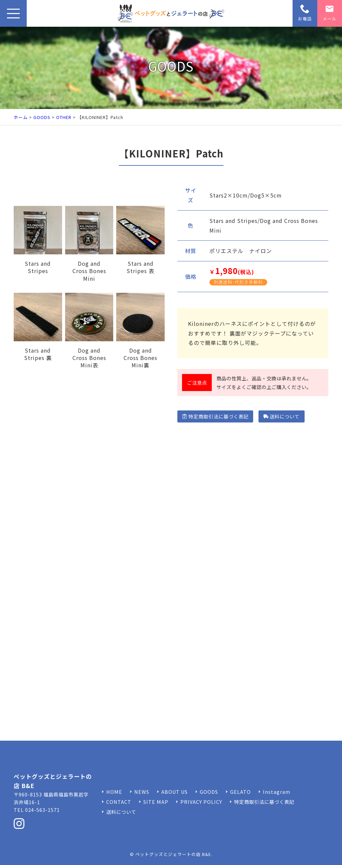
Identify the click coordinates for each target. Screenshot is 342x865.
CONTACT (118, 801)
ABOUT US (174, 791)
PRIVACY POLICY (201, 801)
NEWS (141, 791)
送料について (282, 416)
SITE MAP (155, 801)
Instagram (276, 791)
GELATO (240, 791)
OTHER (63, 117)
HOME (114, 791)
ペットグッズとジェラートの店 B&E (173, 854)
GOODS (41, 117)
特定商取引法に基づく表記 (215, 416)
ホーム (21, 117)
